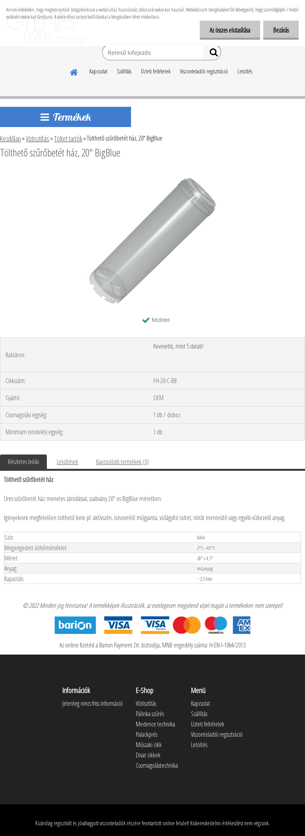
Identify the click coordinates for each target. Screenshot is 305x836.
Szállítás (124, 71)
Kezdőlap (10, 138)
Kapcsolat (98, 71)
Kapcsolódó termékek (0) (122, 461)
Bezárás (281, 30)
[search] (212, 54)
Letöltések (67, 461)
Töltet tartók (68, 138)
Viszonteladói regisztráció (204, 71)
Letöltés (244, 71)
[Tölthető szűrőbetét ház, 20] (152, 174)
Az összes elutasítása (230, 30)
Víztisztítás (37, 138)
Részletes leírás (23, 461)
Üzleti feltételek (155, 71)
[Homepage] (74, 71)
